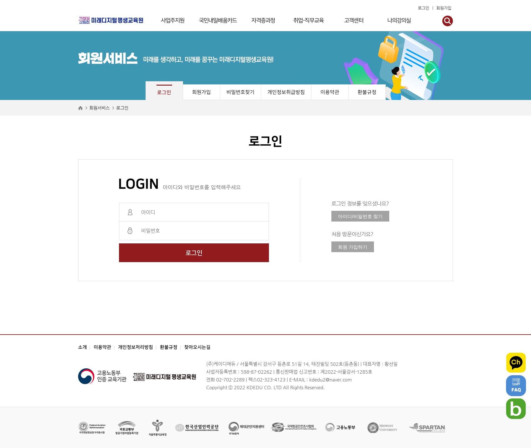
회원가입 (443, 8)
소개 (82, 347)
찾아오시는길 (197, 347)
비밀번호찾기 (240, 92)
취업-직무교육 (308, 20)
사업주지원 (173, 20)
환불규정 (367, 92)
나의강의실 (399, 20)
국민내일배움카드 (218, 20)
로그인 (423, 8)
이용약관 (329, 92)
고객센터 (353, 20)
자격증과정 (263, 20)
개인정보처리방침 (135, 347)
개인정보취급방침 (286, 92)
